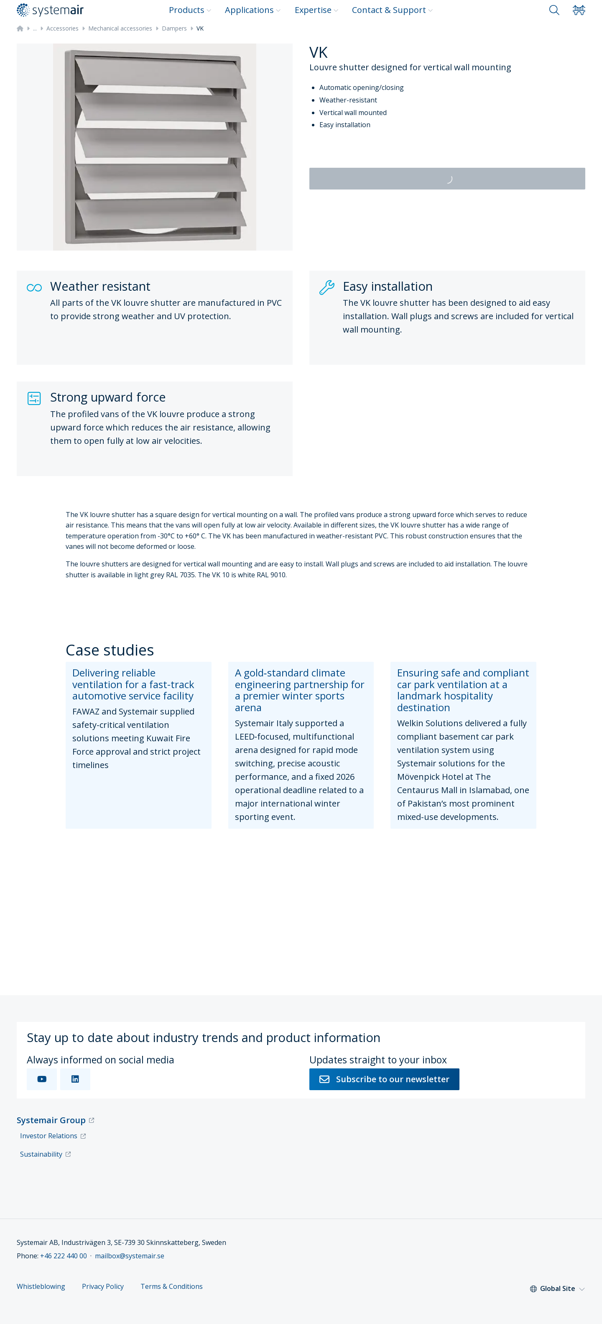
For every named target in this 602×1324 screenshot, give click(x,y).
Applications (253, 9)
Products (190, 9)
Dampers (174, 28)
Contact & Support (392, 9)
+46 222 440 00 (63, 1255)
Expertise (317, 9)
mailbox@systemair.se (129, 1255)
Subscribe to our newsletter (384, 1079)
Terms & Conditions (171, 1287)
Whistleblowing (41, 1287)
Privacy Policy (103, 1287)
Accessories (62, 28)
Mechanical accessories (120, 28)
